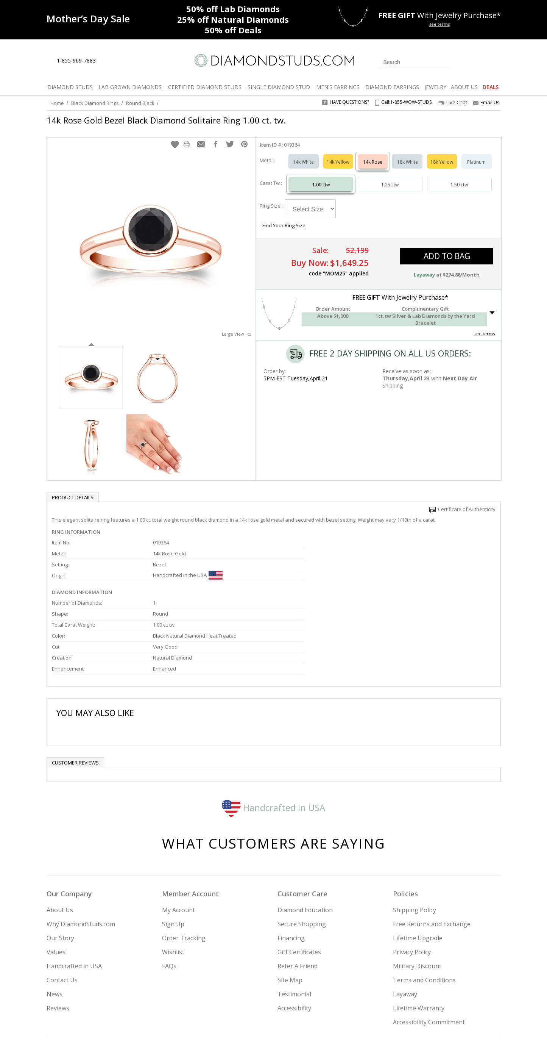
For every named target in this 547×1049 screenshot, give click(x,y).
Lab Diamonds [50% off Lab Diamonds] (233, 8)
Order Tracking (184, 872)
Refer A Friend (297, 900)
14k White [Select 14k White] (303, 154)
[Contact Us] (125, 61)
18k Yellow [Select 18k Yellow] (441, 154)
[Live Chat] (108, 61)
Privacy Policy (412, 886)
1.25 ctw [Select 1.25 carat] (390, 177)
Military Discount (417, 900)
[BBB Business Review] (215, 1032)
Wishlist (173, 886)
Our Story (60, 872)
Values (56, 886)
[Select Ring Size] (310, 201)
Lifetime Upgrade (418, 872)
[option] (91, 369)
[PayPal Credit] (333, 1032)
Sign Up (173, 858)
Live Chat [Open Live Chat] (452, 102)
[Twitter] (393, 1004)
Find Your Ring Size (368, 197)
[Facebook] (411, 1004)
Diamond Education (305, 844)
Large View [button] (236, 326)
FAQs (169, 900)
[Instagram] (373, 1004)
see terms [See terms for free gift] (439, 24)
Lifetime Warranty (418, 942)
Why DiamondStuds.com (81, 858)
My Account (178, 844)
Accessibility (294, 942)
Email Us (486, 102)
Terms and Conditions (424, 914)
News (54, 928)
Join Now (304, 1002)
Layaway (405, 928)
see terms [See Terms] (484, 313)
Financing (291, 872)
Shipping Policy (414, 844)
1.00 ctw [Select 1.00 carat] (321, 177)
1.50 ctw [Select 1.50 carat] (459, 177)
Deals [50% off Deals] (233, 30)
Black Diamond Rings (95, 103)
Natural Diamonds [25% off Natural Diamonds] (233, 19)
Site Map (289, 914)
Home (57, 103)
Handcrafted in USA (273, 741)
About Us (60, 844)
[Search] (415, 62)
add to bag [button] (447, 236)
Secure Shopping (301, 858)
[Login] (461, 61)
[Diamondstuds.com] (273, 60)
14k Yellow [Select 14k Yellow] (338, 154)
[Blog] (448, 1004)
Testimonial (294, 928)
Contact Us (62, 914)
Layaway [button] (424, 254)
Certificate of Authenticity (462, 501)
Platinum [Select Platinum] (476, 154)
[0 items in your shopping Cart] (496, 61)
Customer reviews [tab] (75, 696)
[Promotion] (88, 18)
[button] (175, 137)
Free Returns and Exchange (432, 858)
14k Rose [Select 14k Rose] (372, 154)
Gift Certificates (299, 886)
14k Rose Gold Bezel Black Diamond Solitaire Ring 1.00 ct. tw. (166, 120)
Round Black (140, 103)
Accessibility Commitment (429, 956)
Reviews (58, 942)
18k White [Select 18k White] (407, 154)
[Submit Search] (445, 62)
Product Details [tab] (73, 489)
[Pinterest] (428, 1004)
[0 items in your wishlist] (478, 61)
